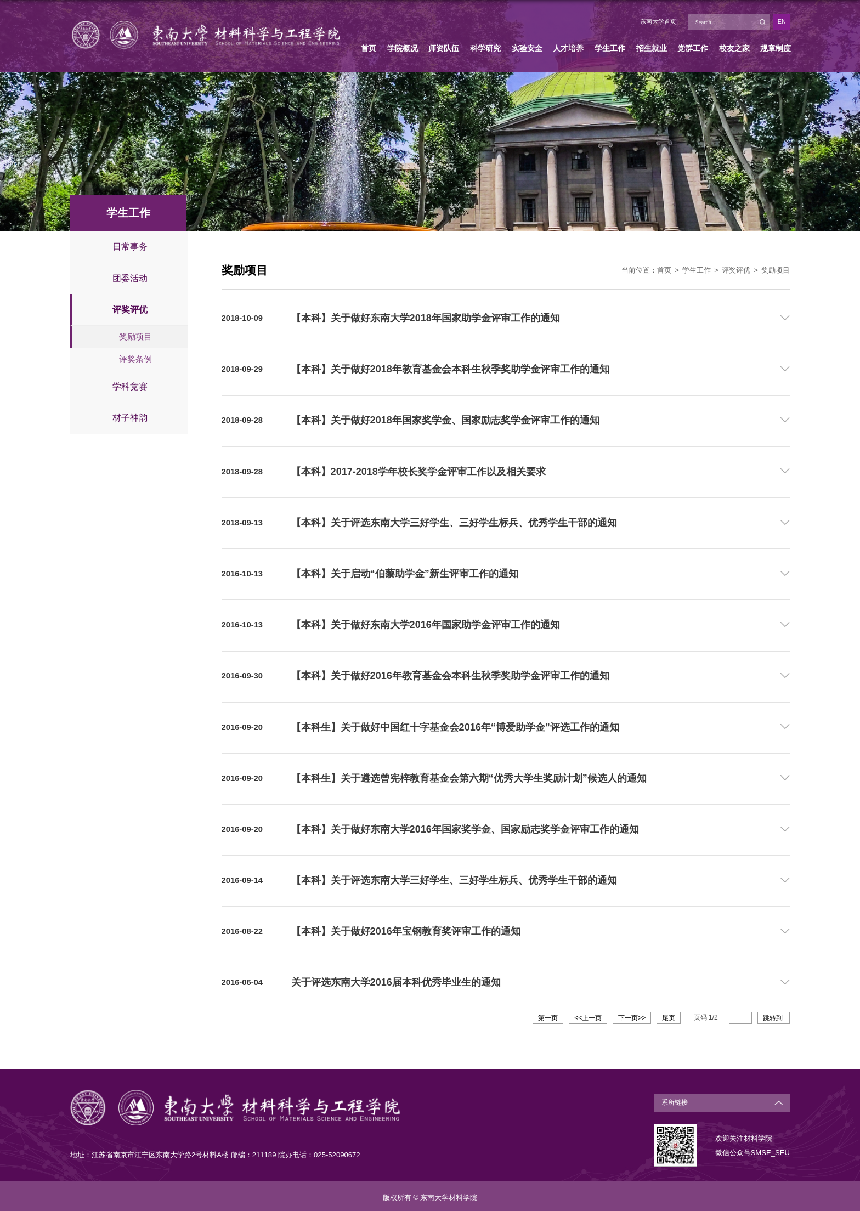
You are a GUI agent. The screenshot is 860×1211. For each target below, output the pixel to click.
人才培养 (568, 48)
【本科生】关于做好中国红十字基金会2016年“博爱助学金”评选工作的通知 (455, 725)
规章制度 (775, 48)
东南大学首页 (658, 21)
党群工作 (692, 48)
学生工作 (610, 48)
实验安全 (527, 48)
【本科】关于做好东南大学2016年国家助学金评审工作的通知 (425, 623)
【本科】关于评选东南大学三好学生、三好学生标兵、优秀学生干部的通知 (454, 521)
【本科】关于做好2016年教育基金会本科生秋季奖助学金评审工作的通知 (450, 674)
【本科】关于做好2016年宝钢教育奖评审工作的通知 (405, 929)
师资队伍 (443, 48)
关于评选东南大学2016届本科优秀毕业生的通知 (396, 979)
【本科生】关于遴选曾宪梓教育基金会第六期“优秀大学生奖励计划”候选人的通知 (469, 776)
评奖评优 (736, 270)
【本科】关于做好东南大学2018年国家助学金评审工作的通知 (425, 318)
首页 (368, 48)
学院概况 (402, 48)
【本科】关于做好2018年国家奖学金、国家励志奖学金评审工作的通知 (445, 419)
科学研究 (485, 48)
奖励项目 (775, 270)
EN (782, 21)
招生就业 (651, 48)
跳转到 (773, 1015)
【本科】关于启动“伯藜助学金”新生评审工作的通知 (404, 572)
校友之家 (734, 48)
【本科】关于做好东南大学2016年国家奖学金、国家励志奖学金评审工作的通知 (465, 827)
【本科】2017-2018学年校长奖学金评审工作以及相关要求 (418, 470)
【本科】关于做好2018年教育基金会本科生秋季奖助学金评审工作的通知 (450, 369)
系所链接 (673, 1099)
